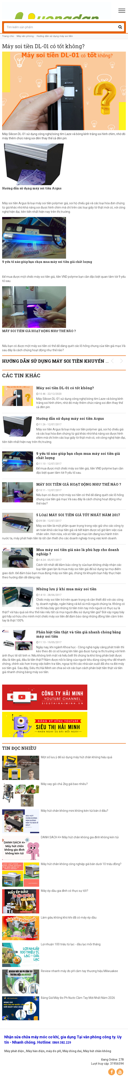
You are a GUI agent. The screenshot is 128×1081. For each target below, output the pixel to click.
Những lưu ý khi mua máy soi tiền (66, 589)
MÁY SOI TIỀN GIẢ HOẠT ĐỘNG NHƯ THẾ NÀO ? (39, 331)
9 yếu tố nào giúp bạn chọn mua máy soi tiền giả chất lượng (47, 262)
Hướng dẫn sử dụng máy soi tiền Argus (31, 188)
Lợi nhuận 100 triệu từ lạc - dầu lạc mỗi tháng (71, 944)
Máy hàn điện (35, 1051)
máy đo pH (53, 1051)
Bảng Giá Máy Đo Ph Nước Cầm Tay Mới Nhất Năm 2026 (78, 997)
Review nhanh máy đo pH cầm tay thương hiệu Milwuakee (79, 971)
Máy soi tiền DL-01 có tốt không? (43, 46)
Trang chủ (8, 36)
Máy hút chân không (97, 1051)
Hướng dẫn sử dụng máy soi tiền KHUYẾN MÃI (58, 361)
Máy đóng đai (72, 1051)
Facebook (111, 1071)
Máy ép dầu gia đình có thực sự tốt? (64, 890)
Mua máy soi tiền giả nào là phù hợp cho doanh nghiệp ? (77, 551)
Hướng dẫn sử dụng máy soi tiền (55, 36)
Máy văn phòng (25, 36)
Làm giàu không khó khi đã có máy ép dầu (68, 917)
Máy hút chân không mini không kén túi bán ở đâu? (74, 810)
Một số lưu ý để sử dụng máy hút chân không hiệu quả (76, 757)
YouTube (119, 1071)
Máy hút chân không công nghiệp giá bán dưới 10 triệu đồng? (81, 864)
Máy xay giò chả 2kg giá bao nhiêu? (64, 784)
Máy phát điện (14, 1051)
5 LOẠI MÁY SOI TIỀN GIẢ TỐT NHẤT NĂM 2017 (78, 515)
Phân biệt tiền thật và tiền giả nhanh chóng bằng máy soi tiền (78, 634)
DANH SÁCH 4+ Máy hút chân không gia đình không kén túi (80, 837)
